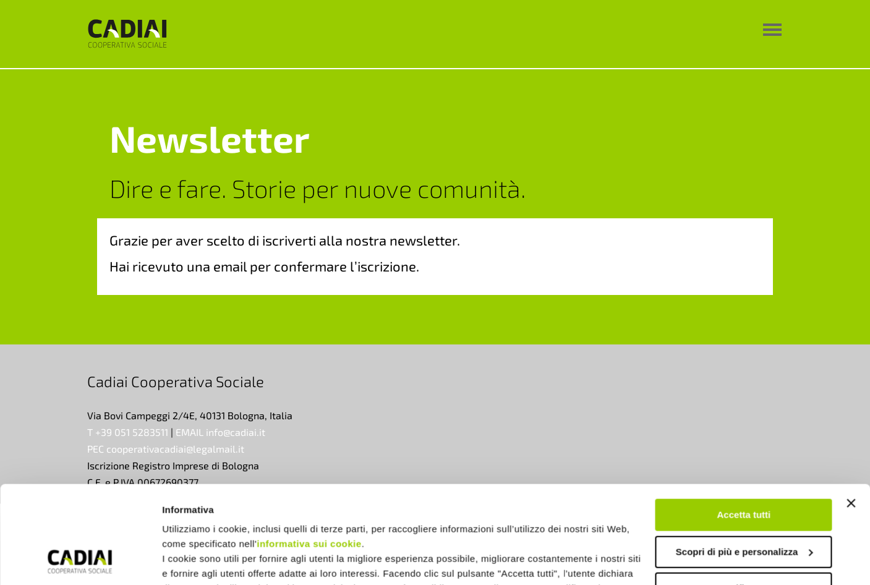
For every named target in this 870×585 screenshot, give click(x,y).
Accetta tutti (744, 423)
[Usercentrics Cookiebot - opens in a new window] (80, 561)
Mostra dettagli (195, 560)
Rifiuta (744, 497)
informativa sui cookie (309, 452)
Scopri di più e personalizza (744, 460)
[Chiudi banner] (851, 412)
